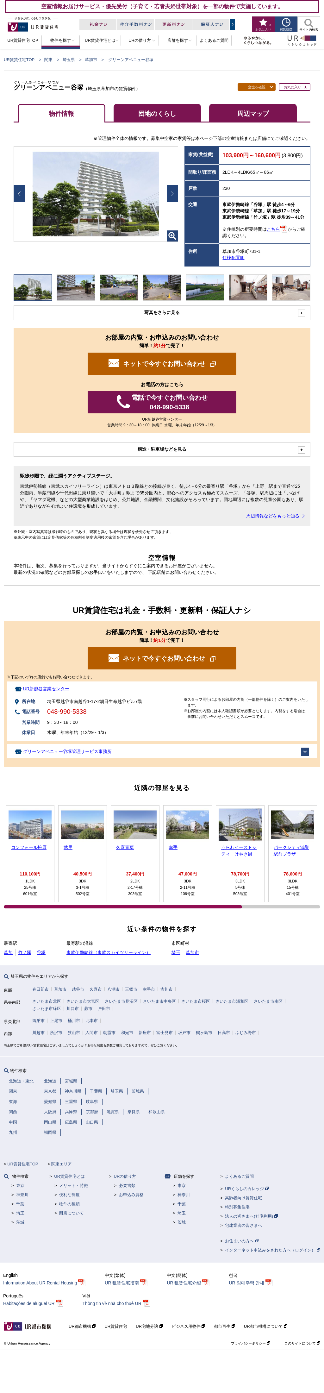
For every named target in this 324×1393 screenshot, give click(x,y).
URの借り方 (125, 1176)
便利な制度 (69, 1194)
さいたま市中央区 (159, 1001)
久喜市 (96, 989)
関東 (48, 59)
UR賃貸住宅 (115, 1326)
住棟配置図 (233, 257)
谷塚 (41, 952)
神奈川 (22, 1194)
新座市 (145, 1033)
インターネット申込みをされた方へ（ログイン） (272, 1250)
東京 (20, 1185)
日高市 (224, 1033)
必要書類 (127, 1185)
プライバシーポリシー (250, 1343)
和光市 (127, 1033)
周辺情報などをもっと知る (272, 515)
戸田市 (104, 1009)
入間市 (91, 1033)
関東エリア (61, 1164)
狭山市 (74, 1033)
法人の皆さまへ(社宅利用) (251, 1216)
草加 (8, 952)
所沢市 (56, 1033)
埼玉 (175, 952)
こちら (273, 229)
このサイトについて (302, 1343)
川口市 (72, 1009)
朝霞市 (109, 1033)
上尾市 (56, 1021)
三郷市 (131, 989)
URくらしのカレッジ (246, 1188)
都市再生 (224, 1326)
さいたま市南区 (268, 1001)
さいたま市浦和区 (231, 1001)
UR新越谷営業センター (46, 688)
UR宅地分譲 (149, 1326)
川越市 (38, 1033)
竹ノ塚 (24, 952)
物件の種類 (69, 1204)
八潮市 (113, 989)
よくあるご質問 (239, 1176)
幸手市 (149, 989)
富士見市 (164, 1033)
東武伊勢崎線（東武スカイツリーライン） (108, 952)
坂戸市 (184, 1033)
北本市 (91, 1021)
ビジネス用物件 (188, 1326)
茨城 (20, 1222)
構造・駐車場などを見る (162, 449)
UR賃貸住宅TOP (19, 59)
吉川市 (166, 989)
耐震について (71, 1213)
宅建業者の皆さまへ (243, 1225)
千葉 (20, 1204)
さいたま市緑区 (46, 1009)
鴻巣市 (38, 1021)
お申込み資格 (131, 1194)
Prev (19, 193)
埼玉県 (69, 59)
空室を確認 (256, 87)
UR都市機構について (265, 1326)
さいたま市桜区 (195, 1001)
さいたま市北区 (46, 1001)
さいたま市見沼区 (121, 1001)
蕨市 (88, 1009)
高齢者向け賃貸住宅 (243, 1197)
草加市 (91, 59)
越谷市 (78, 989)
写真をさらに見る (162, 312)
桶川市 (74, 1021)
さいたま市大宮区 (82, 1001)
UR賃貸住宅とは (69, 1176)
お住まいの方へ (242, 1241)
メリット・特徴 (73, 1185)
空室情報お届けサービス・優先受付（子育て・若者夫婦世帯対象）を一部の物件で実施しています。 (162, 6)
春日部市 (40, 989)
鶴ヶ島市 (204, 1033)
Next (172, 193)
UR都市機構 (82, 1326)
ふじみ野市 (245, 1033)
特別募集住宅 (237, 1207)
